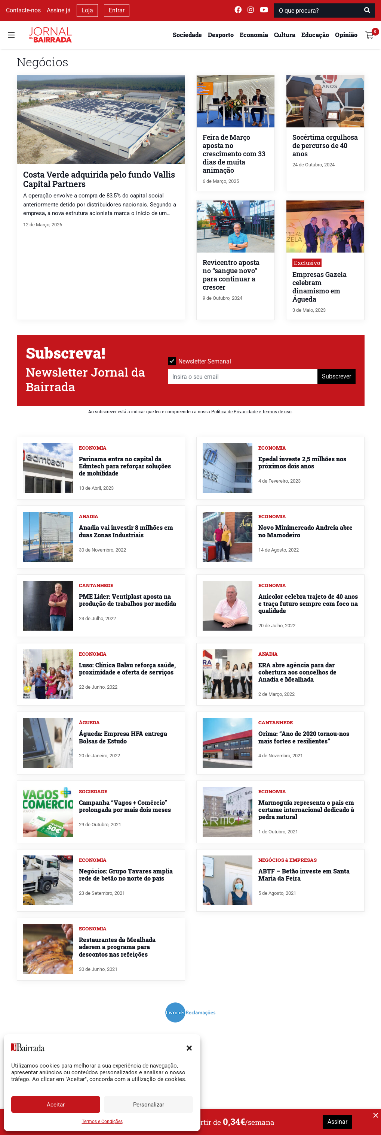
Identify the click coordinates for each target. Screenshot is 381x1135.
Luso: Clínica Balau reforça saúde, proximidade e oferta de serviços (127, 668)
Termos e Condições (102, 1121)
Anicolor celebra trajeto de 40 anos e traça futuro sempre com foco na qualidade (308, 603)
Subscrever (336, 376)
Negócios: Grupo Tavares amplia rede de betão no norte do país (126, 874)
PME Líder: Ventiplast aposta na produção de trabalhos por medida (127, 599)
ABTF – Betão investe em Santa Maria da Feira (304, 874)
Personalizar (148, 1104)
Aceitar (56, 1104)
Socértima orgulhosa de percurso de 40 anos (325, 145)
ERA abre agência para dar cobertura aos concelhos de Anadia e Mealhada (297, 672)
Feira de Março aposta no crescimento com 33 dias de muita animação (234, 154)
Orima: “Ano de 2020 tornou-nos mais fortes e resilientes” (303, 737)
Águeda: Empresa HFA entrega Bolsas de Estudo (123, 737)
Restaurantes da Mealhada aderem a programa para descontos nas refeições (117, 947)
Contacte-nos (23, 10)
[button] (189, 1047)
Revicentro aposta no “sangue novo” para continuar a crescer (231, 275)
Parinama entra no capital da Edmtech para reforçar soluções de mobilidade (125, 466)
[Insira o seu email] (243, 376)
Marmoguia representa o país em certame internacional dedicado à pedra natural (306, 810)
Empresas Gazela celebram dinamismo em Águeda (319, 287)
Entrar (117, 10)
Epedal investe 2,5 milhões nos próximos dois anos (302, 462)
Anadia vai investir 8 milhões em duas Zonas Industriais (126, 530)
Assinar (337, 1121)
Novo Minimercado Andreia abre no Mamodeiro (305, 530)
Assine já (59, 10)
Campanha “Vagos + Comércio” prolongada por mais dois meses (125, 806)
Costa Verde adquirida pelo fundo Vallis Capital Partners (99, 179)
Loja (87, 10)
